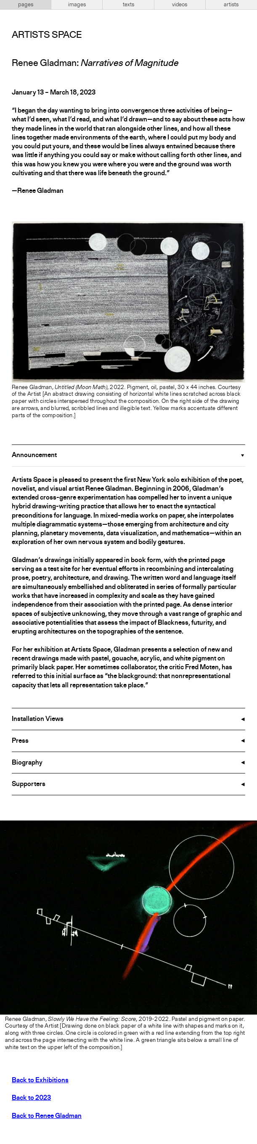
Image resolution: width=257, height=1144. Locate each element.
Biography (27, 763)
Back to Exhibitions (40, 1080)
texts (128, 5)
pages (25, 5)
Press (20, 741)
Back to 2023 (31, 1098)
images (77, 5)
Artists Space (47, 35)
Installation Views (38, 719)
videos (179, 5)
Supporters (28, 784)
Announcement (34, 455)
